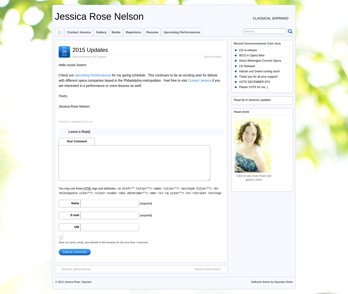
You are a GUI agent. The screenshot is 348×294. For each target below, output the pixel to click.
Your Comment (77, 141)
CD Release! (247, 66)
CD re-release (248, 50)
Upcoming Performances (182, 32)
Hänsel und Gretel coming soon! (259, 71)
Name (75, 203)
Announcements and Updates (89, 56)
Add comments (212, 56)
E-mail (75, 215)
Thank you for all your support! (258, 76)
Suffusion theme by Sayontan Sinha (272, 281)
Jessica (75, 121)
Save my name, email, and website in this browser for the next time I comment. (103, 242)
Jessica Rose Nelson (99, 16)
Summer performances (74, 269)
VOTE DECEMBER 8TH (254, 82)
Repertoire (133, 32)
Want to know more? (210, 269)
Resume (152, 32)
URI (76, 227)
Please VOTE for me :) (253, 87)
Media (116, 32)
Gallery (101, 32)
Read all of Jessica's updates (252, 100)
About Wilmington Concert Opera (260, 60)
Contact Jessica (79, 32)
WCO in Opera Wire (252, 55)
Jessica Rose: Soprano (78, 281)
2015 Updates (90, 50)
